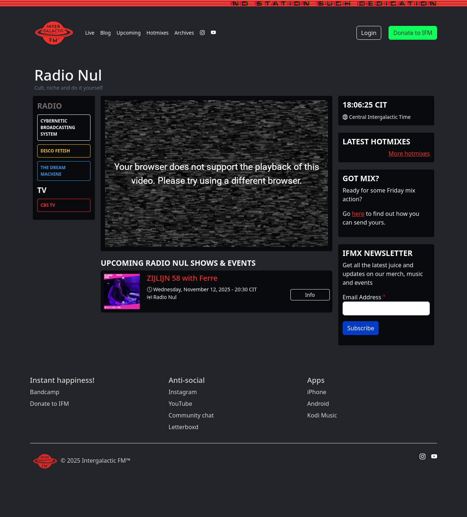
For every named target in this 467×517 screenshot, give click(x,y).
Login (369, 33)
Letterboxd (183, 427)
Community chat (191, 415)
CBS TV (47, 205)
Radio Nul (165, 297)
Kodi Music (322, 415)
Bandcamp (44, 392)
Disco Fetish (55, 151)
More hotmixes (409, 153)
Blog (105, 32)
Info (310, 294)
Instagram (183, 392)
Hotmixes (158, 32)
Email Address (362, 297)
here (358, 214)
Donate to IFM (412, 33)
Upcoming (129, 32)
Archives (184, 32)
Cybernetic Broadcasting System (57, 127)
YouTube (180, 404)
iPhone (316, 392)
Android (318, 404)
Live (89, 32)
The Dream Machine (53, 170)
